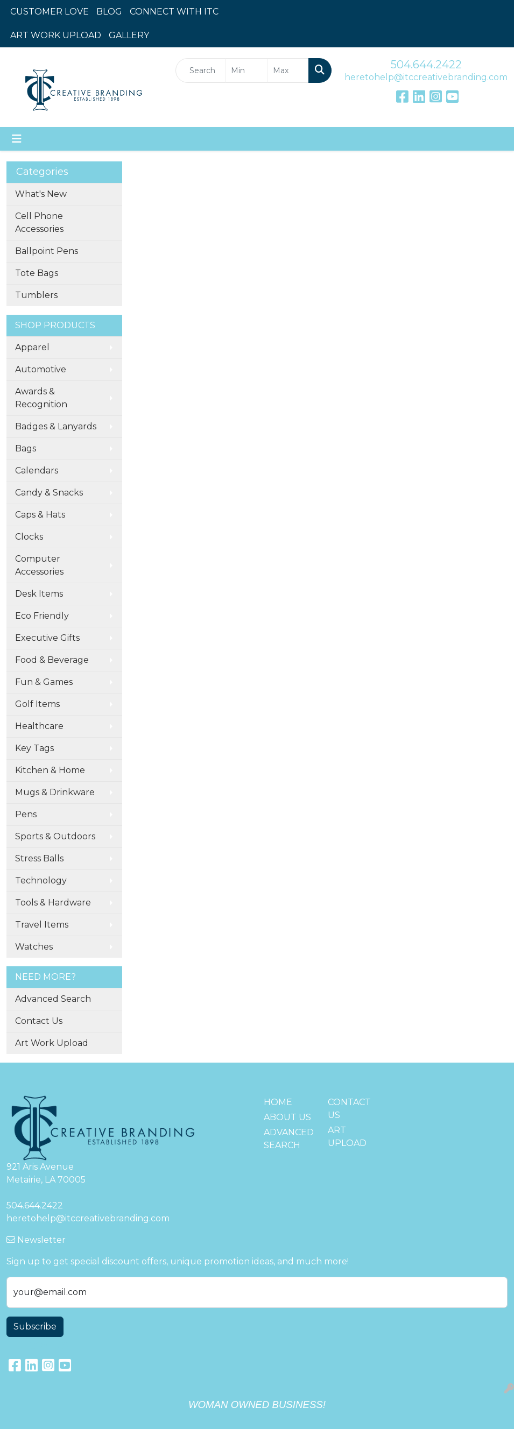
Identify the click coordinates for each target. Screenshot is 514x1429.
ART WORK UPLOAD (55, 35)
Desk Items (39, 594)
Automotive (40, 369)
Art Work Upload (51, 1043)
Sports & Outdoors (55, 836)
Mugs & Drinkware (55, 792)
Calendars (36, 470)
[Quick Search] (200, 70)
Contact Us (38, 1021)
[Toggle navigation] (16, 138)
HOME (278, 1102)
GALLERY (129, 35)
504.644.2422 (426, 64)
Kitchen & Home (50, 770)
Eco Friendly (42, 616)
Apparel (32, 347)
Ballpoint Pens (46, 251)
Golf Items (37, 704)
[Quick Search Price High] (288, 70)
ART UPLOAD (347, 1136)
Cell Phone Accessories (39, 222)
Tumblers (36, 295)
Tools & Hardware (53, 902)
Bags (25, 448)
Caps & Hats (40, 515)
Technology (41, 880)
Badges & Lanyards (55, 426)
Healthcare (39, 726)
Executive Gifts (47, 638)
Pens (26, 814)
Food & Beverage (52, 660)
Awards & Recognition (41, 397)
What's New (41, 194)
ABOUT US (287, 1117)
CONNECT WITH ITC (174, 11)
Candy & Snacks (49, 492)
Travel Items (41, 924)
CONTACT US (349, 1108)
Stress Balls (39, 858)
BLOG (109, 11)
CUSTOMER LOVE (49, 11)
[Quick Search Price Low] (246, 70)
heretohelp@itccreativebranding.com (426, 77)
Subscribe (35, 1326)
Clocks (29, 537)
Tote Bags (36, 273)
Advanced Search (53, 999)
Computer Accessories (39, 565)
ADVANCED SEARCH (289, 1138)
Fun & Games (44, 682)
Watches (34, 947)
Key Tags (34, 748)
